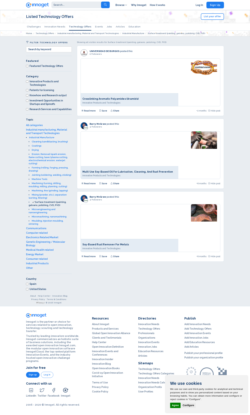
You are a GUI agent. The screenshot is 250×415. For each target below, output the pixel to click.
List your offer (212, 16)
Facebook (54, 392)
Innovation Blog (60, 296)
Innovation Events (148, 342)
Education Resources (150, 351)
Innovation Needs (54, 26)
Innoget (65, 392)
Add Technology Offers (197, 328)
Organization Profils (150, 387)
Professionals (146, 333)
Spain (31, 284)
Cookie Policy (100, 391)
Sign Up (215, 5)
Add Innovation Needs (197, 324)
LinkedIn (31, 392)
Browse (121, 5)
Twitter (42, 392)
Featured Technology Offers (44, 66)
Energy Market (34, 254)
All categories (34, 125)
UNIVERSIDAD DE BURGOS (105, 51)
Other (29, 268)
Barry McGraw (98, 124)
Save (103, 111)
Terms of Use (100, 382)
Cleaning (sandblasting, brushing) (50, 141)
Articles (120, 26)
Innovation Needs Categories (155, 382)
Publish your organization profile (203, 357)
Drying (35, 150)
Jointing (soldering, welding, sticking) (51, 175)
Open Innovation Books (106, 368)
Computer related (37, 232)
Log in (47, 375)
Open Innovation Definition (108, 346)
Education (135, 26)
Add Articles (191, 346)
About (33, 296)
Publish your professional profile (203, 353)
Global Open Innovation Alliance (111, 333)
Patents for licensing (40, 90)
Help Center (44, 296)
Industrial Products (37, 263)
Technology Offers (80, 26)
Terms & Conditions (56, 299)
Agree (175, 405)
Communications (36, 228)
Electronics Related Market (42, 237)
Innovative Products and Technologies (42, 83)
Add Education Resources (199, 342)
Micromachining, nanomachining (49, 216)
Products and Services (105, 328)
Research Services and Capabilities (49, 109)
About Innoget (100, 324)
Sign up (33, 375)
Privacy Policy (38, 299)
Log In (199, 5)
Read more (88, 111)
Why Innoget (138, 5)
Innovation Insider (102, 359)
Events (99, 26)
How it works (157, 5)
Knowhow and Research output (46, 95)
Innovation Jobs (147, 346)
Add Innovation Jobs (196, 337)
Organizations (146, 337)
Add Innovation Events (197, 333)
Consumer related (37, 259)
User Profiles (145, 391)
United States (36, 289)
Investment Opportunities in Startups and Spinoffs (44, 102)
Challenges (34, 26)
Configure (188, 405)
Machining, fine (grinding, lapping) (50, 190)
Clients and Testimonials (106, 337)
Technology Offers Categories (156, 373)
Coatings (36, 145)
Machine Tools (39, 179)
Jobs (109, 26)
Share (115, 111)
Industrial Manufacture (41, 137)
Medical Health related (39, 249)
